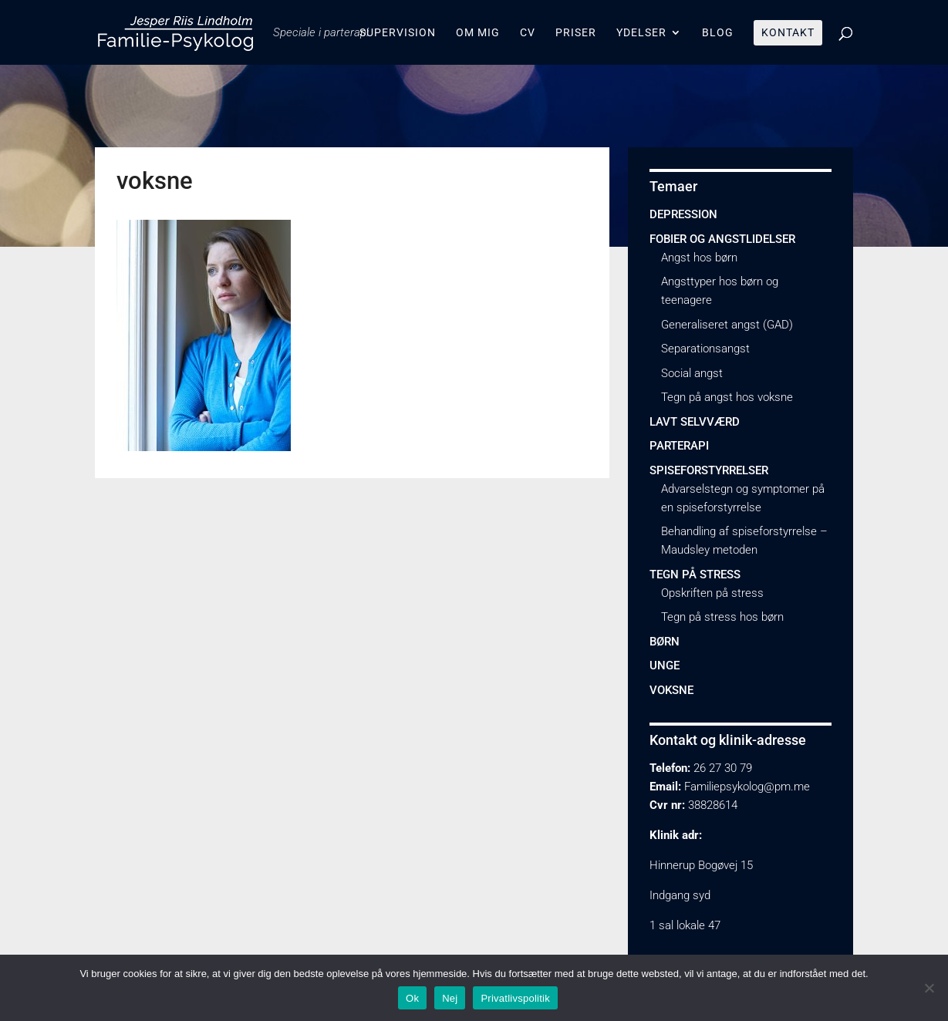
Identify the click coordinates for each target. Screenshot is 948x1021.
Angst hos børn (699, 258)
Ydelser (641, 33)
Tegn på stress (695, 574)
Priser (575, 33)
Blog (718, 33)
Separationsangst (705, 348)
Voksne (671, 690)
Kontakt (788, 33)
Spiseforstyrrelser (708, 470)
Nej (449, 998)
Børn (664, 642)
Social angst (692, 373)
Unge (664, 665)
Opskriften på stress (712, 593)
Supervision (397, 33)
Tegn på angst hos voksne (727, 397)
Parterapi (679, 446)
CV (527, 33)
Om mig (478, 33)
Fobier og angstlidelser (722, 239)
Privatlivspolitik (515, 998)
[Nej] (928, 988)
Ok (412, 998)
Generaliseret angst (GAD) (727, 325)
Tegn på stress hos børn (722, 617)
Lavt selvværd (694, 422)
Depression (683, 214)
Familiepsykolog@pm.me (747, 787)
